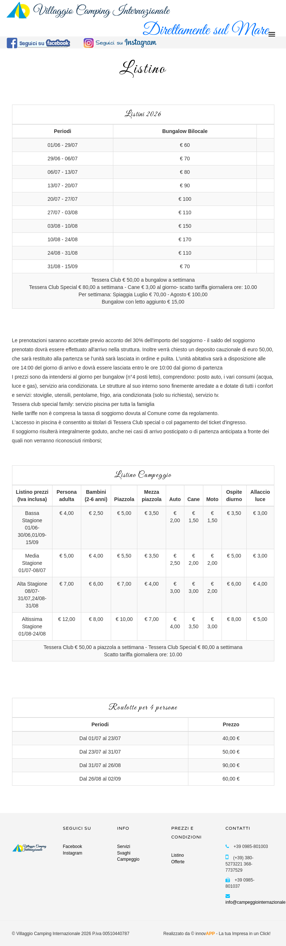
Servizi (123, 846)
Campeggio (128, 859)
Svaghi (123, 853)
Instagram (72, 853)
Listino (177, 855)
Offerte (177, 861)
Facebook (72, 846)
